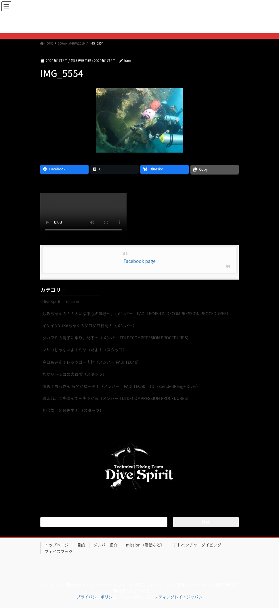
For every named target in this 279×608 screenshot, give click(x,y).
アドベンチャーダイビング (197, 545)
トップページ (57, 545)
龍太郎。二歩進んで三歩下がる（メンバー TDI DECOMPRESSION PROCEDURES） (116, 398)
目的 (81, 545)
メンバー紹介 (105, 545)
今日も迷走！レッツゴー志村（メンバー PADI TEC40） (91, 362)
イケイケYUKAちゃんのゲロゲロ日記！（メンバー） (89, 325)
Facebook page (139, 260)
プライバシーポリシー (97, 597)
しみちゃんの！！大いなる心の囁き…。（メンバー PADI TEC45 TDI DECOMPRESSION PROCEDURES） (136, 313)
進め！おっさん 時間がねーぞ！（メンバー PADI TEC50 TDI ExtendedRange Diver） (121, 386)
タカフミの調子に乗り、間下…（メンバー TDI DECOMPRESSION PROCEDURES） (116, 337)
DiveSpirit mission (60, 301)
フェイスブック (59, 551)
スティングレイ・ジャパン (178, 597)
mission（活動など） (145, 545)
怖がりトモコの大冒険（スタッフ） (74, 374)
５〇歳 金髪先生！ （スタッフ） (73, 410)
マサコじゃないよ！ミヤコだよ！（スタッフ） (84, 350)
